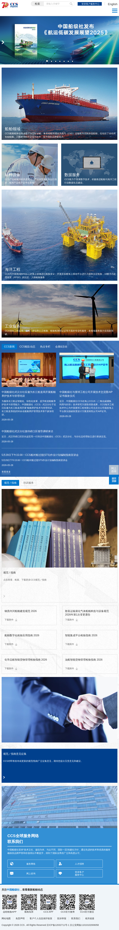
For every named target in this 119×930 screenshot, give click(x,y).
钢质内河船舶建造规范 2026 (21, 611)
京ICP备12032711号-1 (58, 925)
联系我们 (75, 918)
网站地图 (6, 918)
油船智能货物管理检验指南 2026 (83, 659)
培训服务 (28, 482)
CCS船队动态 (27, 346)
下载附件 (11, 619)
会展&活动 (61, 346)
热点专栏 (45, 346)
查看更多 (6, 471)
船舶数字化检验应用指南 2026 (22, 635)
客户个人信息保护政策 (41, 918)
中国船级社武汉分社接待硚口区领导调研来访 (27, 431)
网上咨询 (30, 873)
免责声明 (20, 918)
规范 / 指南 (10, 482)
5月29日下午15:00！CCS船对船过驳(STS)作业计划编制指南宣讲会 (40, 455)
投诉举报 (61, 918)
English (112, 4)
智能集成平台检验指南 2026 (81, 635)
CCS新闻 (9, 346)
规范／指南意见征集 (14, 753)
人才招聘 (79, 864)
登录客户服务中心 (90, 4)
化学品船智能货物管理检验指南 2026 (26, 659)
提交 (71, 3)
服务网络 (30, 864)
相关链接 (89, 918)
